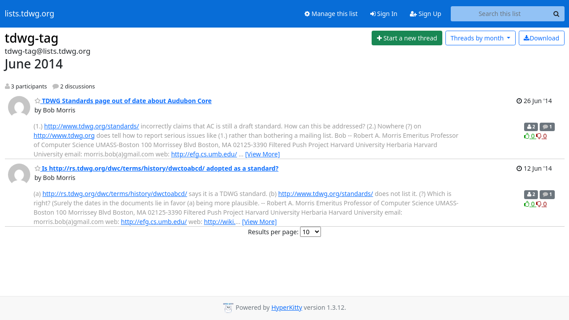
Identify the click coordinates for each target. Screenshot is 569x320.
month (477, 38)
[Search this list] (500, 13)
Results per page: (273, 232)
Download (541, 38)
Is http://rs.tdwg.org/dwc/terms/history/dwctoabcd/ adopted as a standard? (157, 168)
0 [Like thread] (530, 136)
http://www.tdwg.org (64, 135)
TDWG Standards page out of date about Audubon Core (123, 100)
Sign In (383, 13)
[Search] (557, 13)
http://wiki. (220, 221)
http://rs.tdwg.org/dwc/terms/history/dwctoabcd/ (114, 193)
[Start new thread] (407, 38)
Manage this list (331, 13)
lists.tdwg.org (30, 13)
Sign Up (425, 13)
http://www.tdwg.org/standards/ (91, 126)
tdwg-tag (32, 37)
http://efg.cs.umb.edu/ (204, 154)
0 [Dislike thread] (541, 136)
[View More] (262, 154)
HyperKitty (286, 307)
